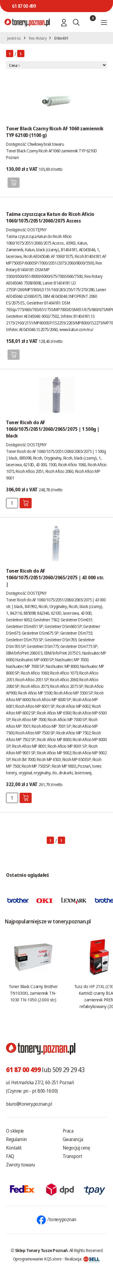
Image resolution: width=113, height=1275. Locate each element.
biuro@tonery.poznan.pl (29, 1104)
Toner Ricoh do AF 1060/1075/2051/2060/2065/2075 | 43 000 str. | (55, 577)
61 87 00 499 (24, 6)
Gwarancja (73, 1139)
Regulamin (16, 1139)
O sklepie (15, 1130)
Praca (68, 1130)
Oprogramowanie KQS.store (37, 1259)
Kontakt (14, 1147)
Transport (72, 1156)
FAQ (10, 1156)
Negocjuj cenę (76, 1147)
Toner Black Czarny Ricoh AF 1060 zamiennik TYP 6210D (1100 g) (54, 131)
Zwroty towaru (20, 1164)
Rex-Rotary (37, 38)
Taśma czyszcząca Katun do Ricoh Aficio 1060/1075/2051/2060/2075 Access (50, 217)
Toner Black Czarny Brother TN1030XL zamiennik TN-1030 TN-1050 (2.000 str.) (33, 993)
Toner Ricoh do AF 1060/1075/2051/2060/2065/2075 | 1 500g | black (52, 429)
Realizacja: (82, 1259)
